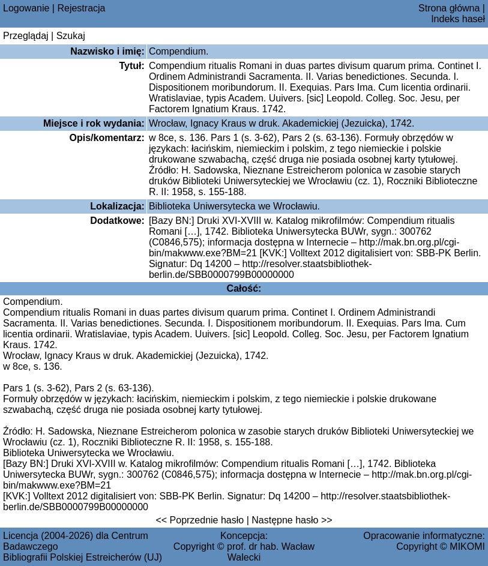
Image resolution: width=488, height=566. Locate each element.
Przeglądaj (26, 36)
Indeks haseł (458, 19)
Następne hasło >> (292, 520)
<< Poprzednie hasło (199, 520)
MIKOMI (467, 546)
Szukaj (70, 36)
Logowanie (26, 8)
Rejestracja (81, 8)
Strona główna (449, 8)
